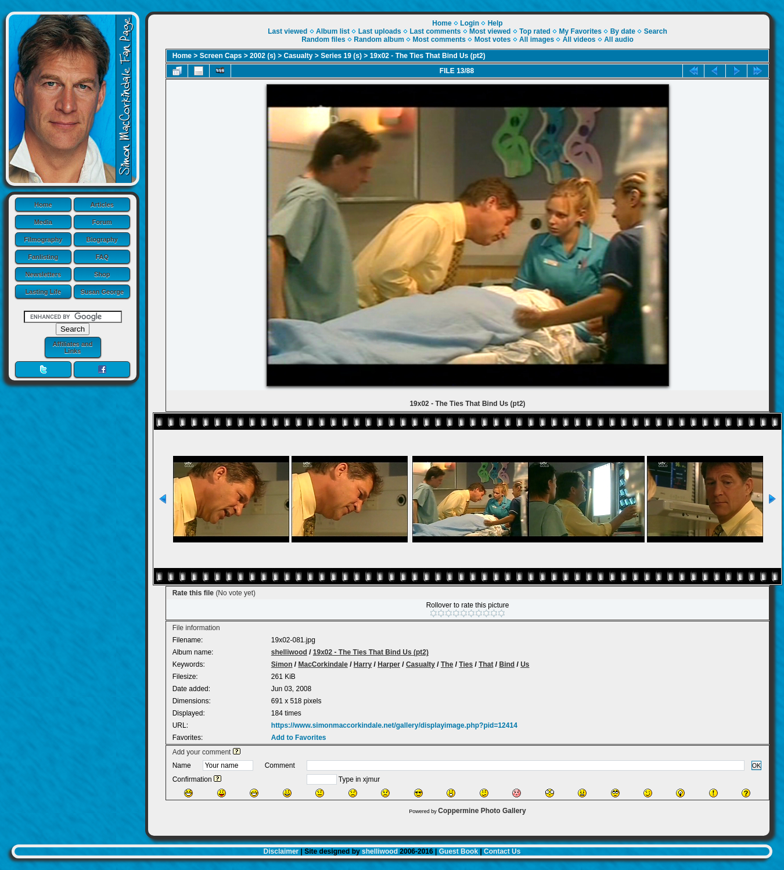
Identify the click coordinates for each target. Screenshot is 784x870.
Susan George (102, 291)
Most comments (439, 39)
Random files (323, 39)
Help (495, 23)
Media (43, 221)
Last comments (435, 31)
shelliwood (289, 652)
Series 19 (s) (341, 56)
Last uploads (379, 31)
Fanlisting (43, 256)
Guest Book (458, 851)
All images (536, 39)
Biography (102, 239)
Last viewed (287, 31)
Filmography (43, 239)
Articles (102, 204)
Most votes (492, 39)
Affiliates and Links (72, 347)
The (447, 664)
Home (43, 204)
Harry (363, 664)
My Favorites (580, 31)
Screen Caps (221, 56)
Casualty (298, 56)
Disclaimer (281, 851)
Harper (388, 664)
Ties (466, 664)
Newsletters (43, 274)
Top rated (535, 31)
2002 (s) (263, 56)
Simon (282, 664)
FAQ (102, 256)
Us (524, 664)
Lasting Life (43, 291)
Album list (333, 31)
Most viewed (489, 31)
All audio (619, 39)
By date (622, 31)
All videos (579, 39)
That (486, 664)
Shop (102, 274)
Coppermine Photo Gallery (482, 811)
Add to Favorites (298, 738)
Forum (102, 221)
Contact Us (502, 851)
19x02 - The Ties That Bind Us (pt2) (427, 56)
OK (756, 765)
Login (469, 23)
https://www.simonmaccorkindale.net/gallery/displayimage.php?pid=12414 (394, 725)
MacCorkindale (322, 664)
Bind (507, 664)
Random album (379, 39)
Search (655, 31)
